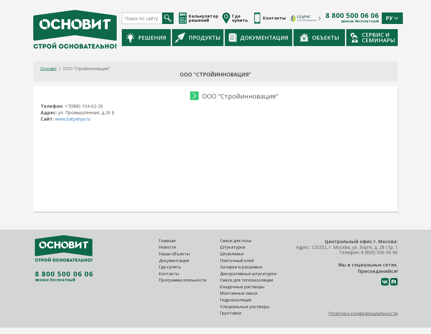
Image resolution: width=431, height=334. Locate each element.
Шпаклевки (232, 254)
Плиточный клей (237, 260)
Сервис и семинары (372, 37)
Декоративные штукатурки (248, 273)
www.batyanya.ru (72, 119)
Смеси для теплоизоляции (246, 280)
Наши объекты (174, 254)
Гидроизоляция (236, 300)
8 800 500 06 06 (352, 15)
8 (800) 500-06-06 (379, 252)
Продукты (198, 37)
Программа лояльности (183, 280)
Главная (167, 240)
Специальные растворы (245, 306)
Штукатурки (232, 247)
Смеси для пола (235, 240)
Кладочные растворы (242, 287)
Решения (146, 38)
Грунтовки (230, 313)
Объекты (319, 37)
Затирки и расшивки (241, 267)
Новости (167, 247)
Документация (258, 37)
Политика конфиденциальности (363, 313)
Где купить (170, 267)
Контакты (169, 273)
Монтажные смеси (238, 293)
